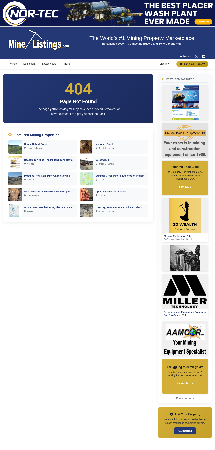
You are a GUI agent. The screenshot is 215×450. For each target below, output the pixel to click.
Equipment (29, 63)
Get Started (185, 430)
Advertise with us (185, 398)
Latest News (49, 63)
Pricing (66, 63)
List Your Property (192, 64)
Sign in (163, 63)
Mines (13, 63)
